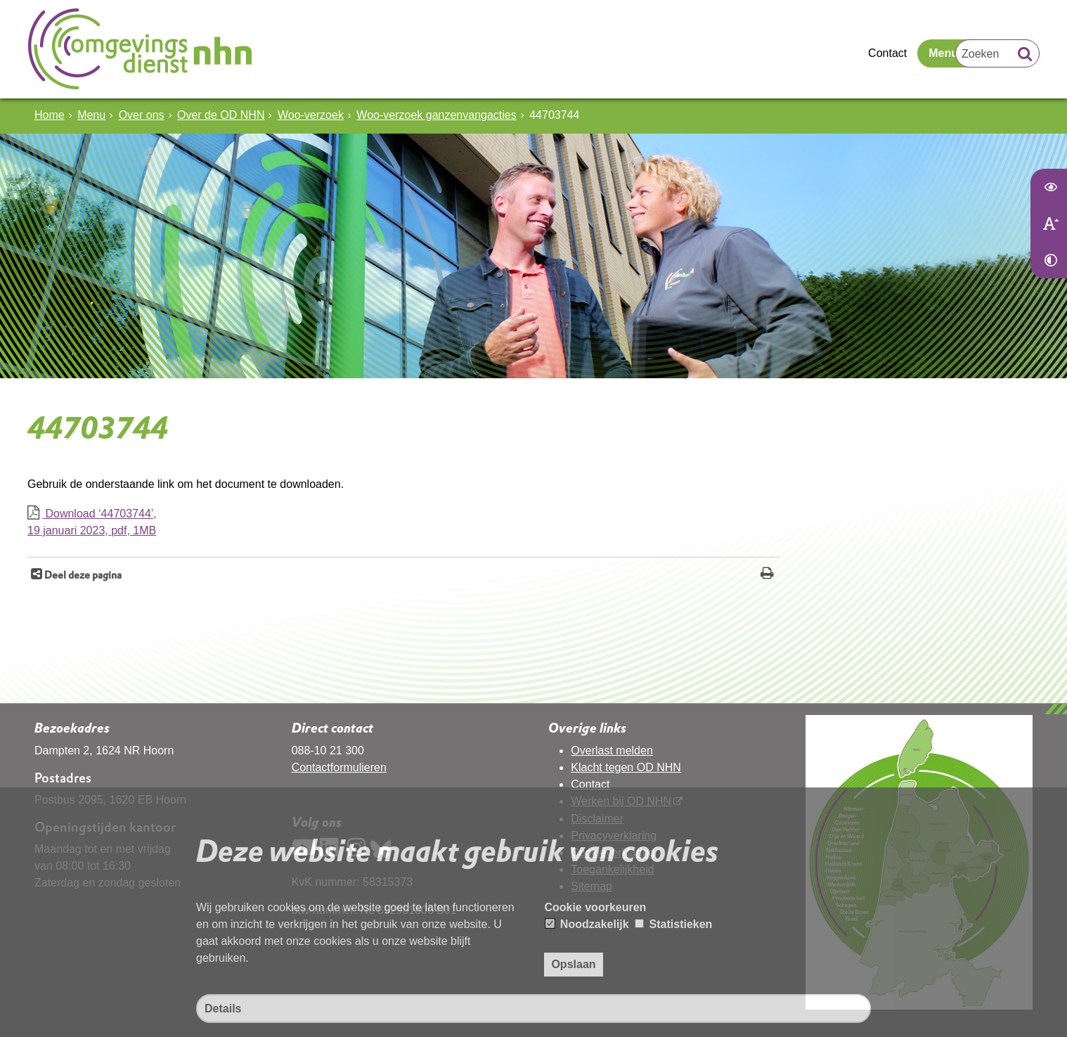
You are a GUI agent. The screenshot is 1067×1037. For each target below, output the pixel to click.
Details (223, 1009)
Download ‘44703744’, (403, 523)
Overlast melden (612, 750)
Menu (943, 53)
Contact (887, 53)
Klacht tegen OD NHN (626, 767)
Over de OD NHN (220, 115)
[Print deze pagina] (767, 575)
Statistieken (673, 924)
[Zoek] (1024, 55)
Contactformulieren (339, 767)
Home (49, 115)
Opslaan (573, 964)
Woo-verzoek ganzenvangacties (436, 115)
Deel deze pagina (82, 574)
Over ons (141, 115)
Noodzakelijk (586, 924)
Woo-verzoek (311, 115)
